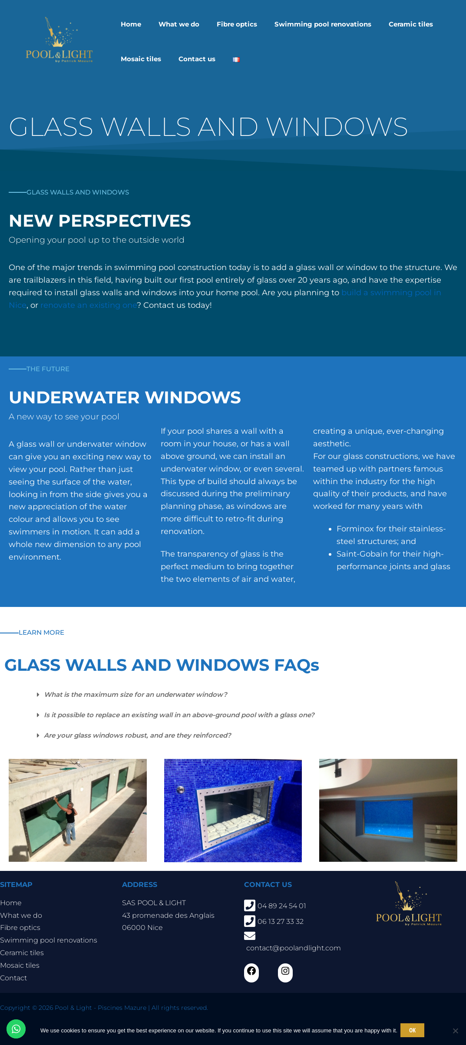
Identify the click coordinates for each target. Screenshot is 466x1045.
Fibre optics (20, 927)
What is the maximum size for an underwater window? (143, 694)
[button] (246, 695)
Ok (413, 1030)
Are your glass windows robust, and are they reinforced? (144, 735)
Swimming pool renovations (48, 940)
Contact (13, 978)
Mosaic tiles (20, 965)
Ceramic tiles (22, 953)
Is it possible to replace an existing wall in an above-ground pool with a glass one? (190, 715)
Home (11, 903)
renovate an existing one (88, 305)
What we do (21, 915)
